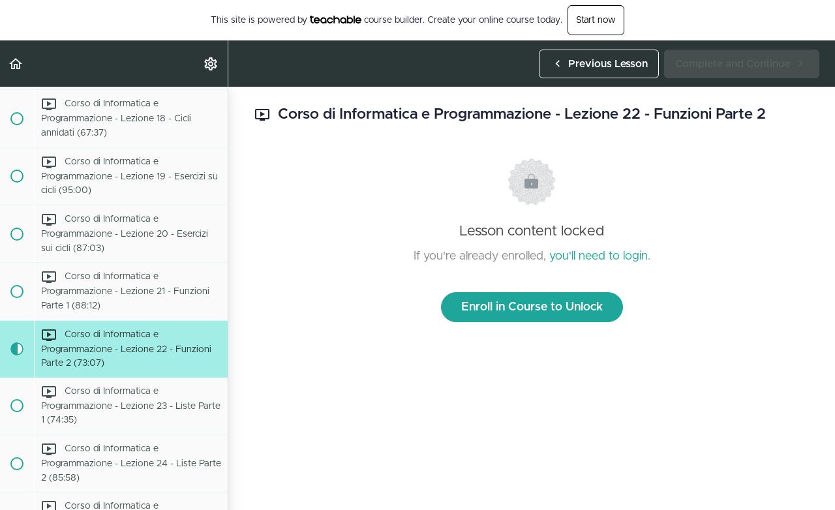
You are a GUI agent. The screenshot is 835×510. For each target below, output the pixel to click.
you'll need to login (598, 256)
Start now (596, 20)
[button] (16, 63)
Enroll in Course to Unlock (532, 307)
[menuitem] (211, 63)
